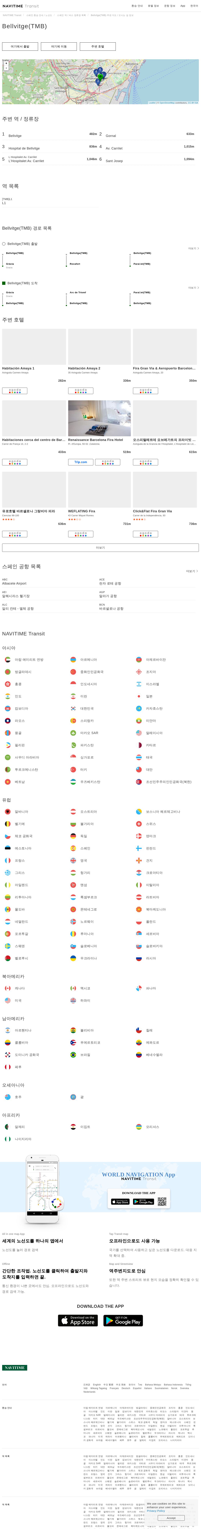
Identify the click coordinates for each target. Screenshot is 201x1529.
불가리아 (121, 1422)
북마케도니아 (137, 1429)
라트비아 (99, 1429)
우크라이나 (160, 1433)
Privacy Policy (156, 1510)
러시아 (172, 1433)
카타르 (142, 1415)
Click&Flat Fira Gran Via (152, 511)
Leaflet (152, 103)
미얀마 (184, 1411)
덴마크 (163, 1422)
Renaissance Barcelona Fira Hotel (95, 440)
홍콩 (180, 1408)
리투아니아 (185, 1426)
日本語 (86, 1384)
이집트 (152, 1440)
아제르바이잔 (126, 1408)
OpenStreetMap (167, 103)
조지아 (172, 1408)
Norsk (174, 1388)
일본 (117, 1411)
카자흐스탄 (151, 1411)
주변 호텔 (97, 46)
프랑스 (94, 1426)
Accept (171, 1517)
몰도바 (110, 1429)
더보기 (193, 248)
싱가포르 (172, 1415)
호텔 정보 (153, 5)
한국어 (132, 1384)
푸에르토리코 (167, 1436)
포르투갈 (184, 1429)
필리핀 (121, 1415)
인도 (102, 1411)
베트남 (111, 1418)
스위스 (132, 1422)
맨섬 (162, 1426)
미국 (100, 1436)
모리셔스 (162, 1440)
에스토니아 (175, 1422)
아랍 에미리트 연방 (93, 1408)
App (183, 5)
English (97, 1384)
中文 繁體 (108, 1384)
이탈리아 (171, 1426)
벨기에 (110, 1422)
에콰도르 (180, 1436)
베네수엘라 (111, 1440)
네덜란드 (151, 1429)
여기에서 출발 (20, 46)
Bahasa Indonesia (173, 1384)
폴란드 (174, 1429)
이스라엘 (93, 1411)
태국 (182, 1415)
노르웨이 (163, 1429)
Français (114, 1388)
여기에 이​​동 (59, 46)
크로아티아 (140, 1426)
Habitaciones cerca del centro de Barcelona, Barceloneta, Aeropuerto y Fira (63, 440)
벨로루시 (147, 1433)
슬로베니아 (120, 1433)
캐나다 (181, 1433)
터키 (95, 1418)
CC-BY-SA (193, 103)
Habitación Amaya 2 (84, 368)
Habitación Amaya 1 (18, 368)
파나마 (92, 1436)
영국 (102, 1426)
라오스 (163, 1411)
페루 (122, 1440)
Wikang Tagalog (98, 1388)
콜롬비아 (152, 1436)
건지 (110, 1426)
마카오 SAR (95, 1415)
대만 (102, 1418)
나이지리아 (176, 1440)
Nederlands (89, 1392)
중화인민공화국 (158, 1408)
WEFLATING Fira (81, 511)
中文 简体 (121, 1384)
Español (137, 1388)
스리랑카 (174, 1411)
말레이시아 (109, 1415)
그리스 (118, 1426)
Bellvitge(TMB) (24, 26)
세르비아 (97, 1433)
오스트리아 (184, 1418)
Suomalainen (162, 1388)
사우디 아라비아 (157, 1415)
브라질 (99, 1440)
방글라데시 (141, 1408)
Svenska (184, 1388)
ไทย (140, 1384)
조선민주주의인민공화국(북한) (149, 1418)
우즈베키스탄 (124, 1418)
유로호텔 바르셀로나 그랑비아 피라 (28, 511)
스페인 (187, 1422)
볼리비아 (133, 1436)
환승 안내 (137, 5)
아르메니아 (111, 1408)
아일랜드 (152, 1426)
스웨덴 (108, 1433)
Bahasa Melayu (153, 1384)
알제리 (142, 1440)
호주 (129, 1440)
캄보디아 (126, 1411)
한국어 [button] (194, 5)
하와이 (109, 1436)
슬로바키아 (134, 1433)
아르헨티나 (120, 1436)
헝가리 (128, 1426)
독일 (155, 1422)
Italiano (148, 1388)
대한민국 (138, 1411)
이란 (110, 1411)
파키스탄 (131, 1415)
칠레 (143, 1436)
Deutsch (126, 1388)
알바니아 (171, 1418)
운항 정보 (169, 5)
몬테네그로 (122, 1429)
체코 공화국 (144, 1422)
